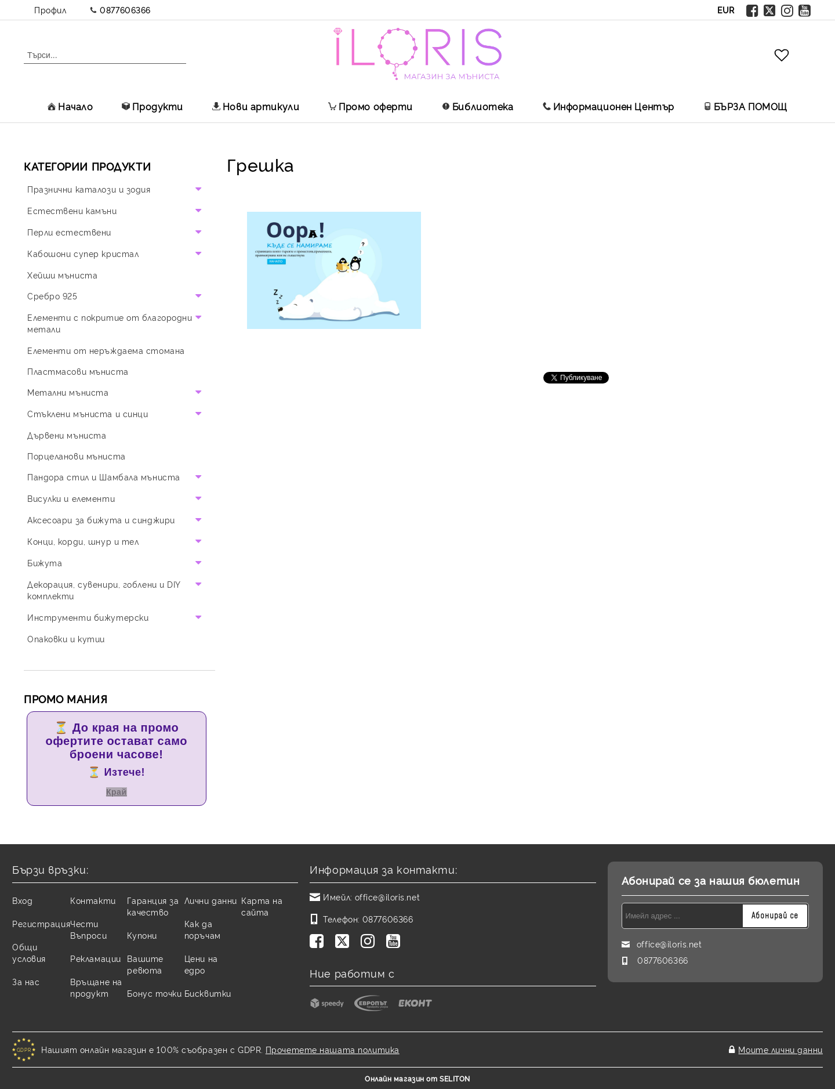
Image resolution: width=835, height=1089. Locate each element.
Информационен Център (608, 106)
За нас (25, 981)
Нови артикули (255, 106)
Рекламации (95, 958)
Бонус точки (154, 992)
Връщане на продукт (96, 987)
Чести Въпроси (88, 929)
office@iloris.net (387, 896)
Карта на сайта (261, 906)
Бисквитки (207, 992)
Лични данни (210, 900)
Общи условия (29, 952)
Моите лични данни (780, 1049)
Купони (142, 934)
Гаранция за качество (153, 906)
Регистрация (41, 923)
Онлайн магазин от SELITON (417, 1078)
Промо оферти (370, 106)
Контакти (92, 900)
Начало (70, 106)
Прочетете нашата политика (333, 1049)
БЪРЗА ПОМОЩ (745, 106)
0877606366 (125, 9)
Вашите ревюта (145, 964)
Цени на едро (201, 964)
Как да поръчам (202, 929)
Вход (22, 900)
